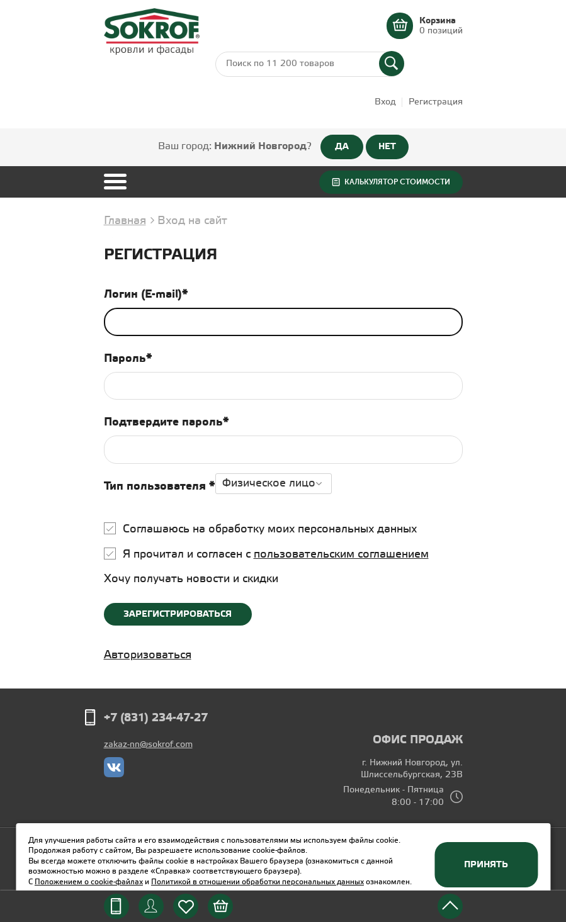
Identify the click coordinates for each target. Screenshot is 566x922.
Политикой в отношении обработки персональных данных (257, 882)
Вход (385, 102)
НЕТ (387, 146)
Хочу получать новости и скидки (191, 579)
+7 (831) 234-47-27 (156, 718)
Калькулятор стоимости (397, 181)
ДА (342, 146)
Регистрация (436, 102)
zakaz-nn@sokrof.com (148, 744)
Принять (486, 864)
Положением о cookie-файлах (89, 882)
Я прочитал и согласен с (276, 554)
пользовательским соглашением (341, 554)
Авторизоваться (147, 655)
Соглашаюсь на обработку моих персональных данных (270, 529)
